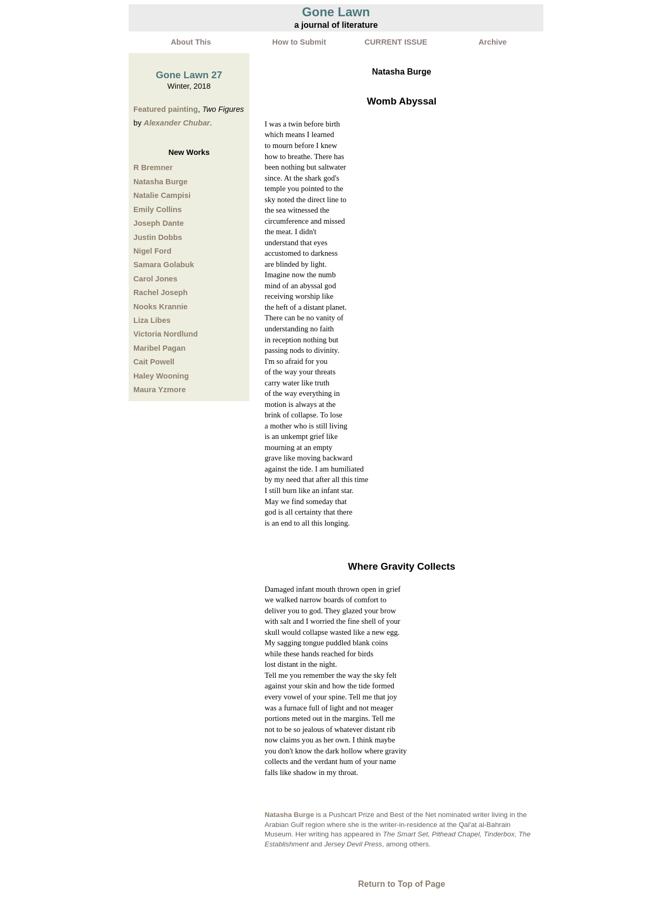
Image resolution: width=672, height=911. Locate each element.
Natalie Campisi (162, 195)
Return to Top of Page (401, 883)
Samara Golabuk (163, 264)
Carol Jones (155, 279)
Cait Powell (153, 362)
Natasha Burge (160, 181)
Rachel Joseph (160, 292)
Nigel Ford (152, 251)
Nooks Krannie (160, 306)
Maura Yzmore (159, 389)
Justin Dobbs (157, 237)
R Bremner (153, 167)
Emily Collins (157, 209)
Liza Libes (152, 320)
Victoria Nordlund (165, 334)
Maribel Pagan (159, 348)
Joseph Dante (158, 223)
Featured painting (165, 109)
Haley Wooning (161, 376)
